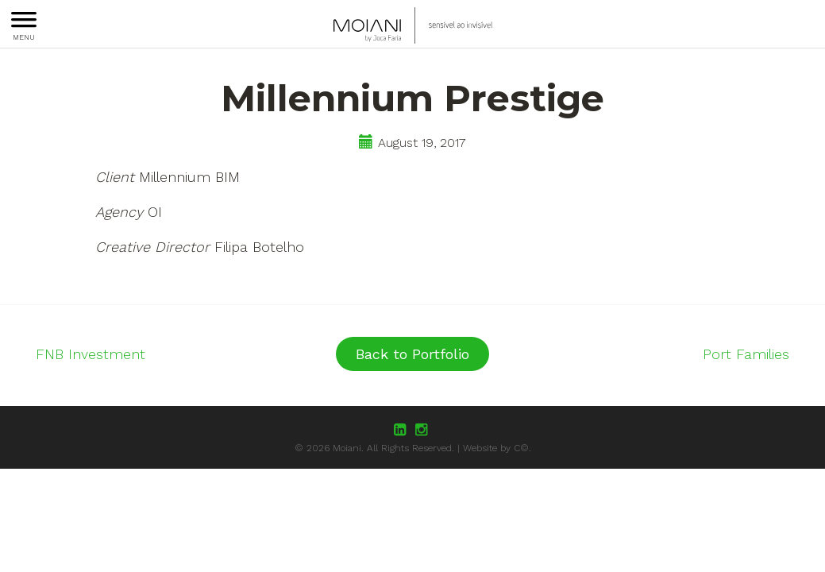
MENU (24, 26)
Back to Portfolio (412, 354)
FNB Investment (90, 354)
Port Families (746, 354)
